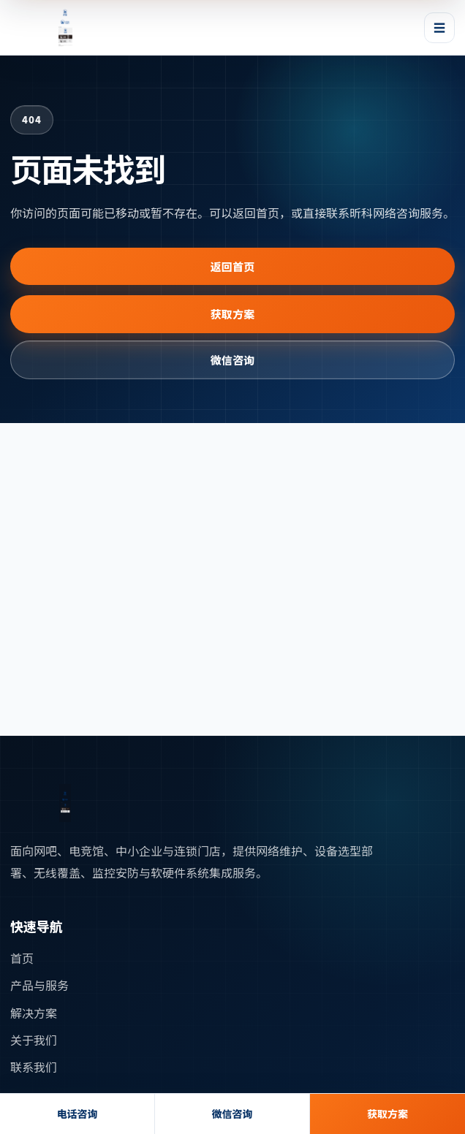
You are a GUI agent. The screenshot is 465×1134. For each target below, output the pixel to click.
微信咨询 (233, 360)
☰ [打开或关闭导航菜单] (439, 27)
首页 (22, 958)
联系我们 (33, 1067)
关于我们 (33, 1040)
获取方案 (233, 313)
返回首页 (233, 266)
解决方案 (33, 1012)
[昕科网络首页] (65, 28)
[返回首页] (65, 803)
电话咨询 (77, 1113)
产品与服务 (39, 985)
